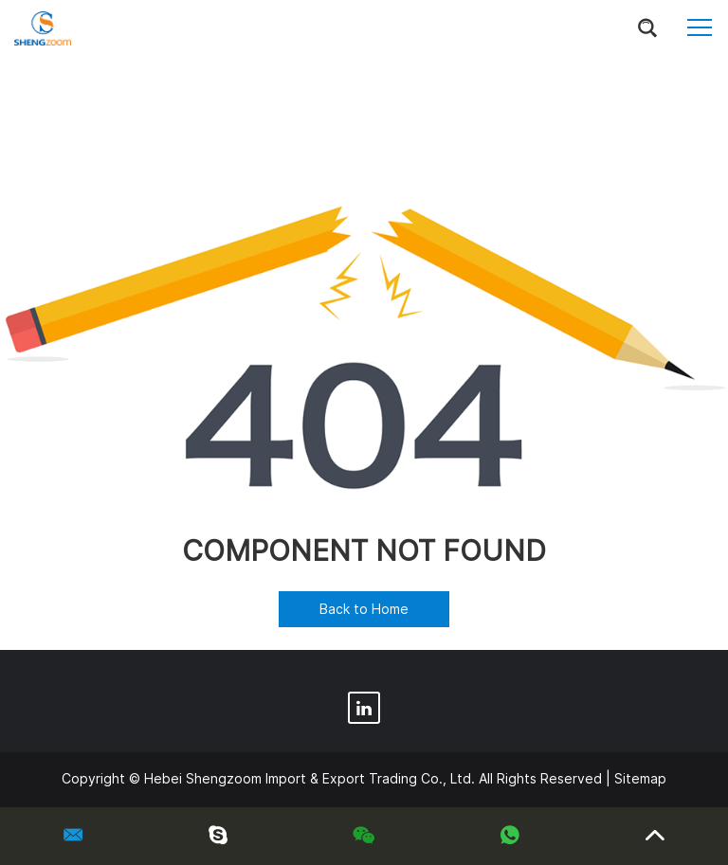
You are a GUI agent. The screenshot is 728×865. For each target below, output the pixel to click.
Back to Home (364, 609)
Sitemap (640, 778)
